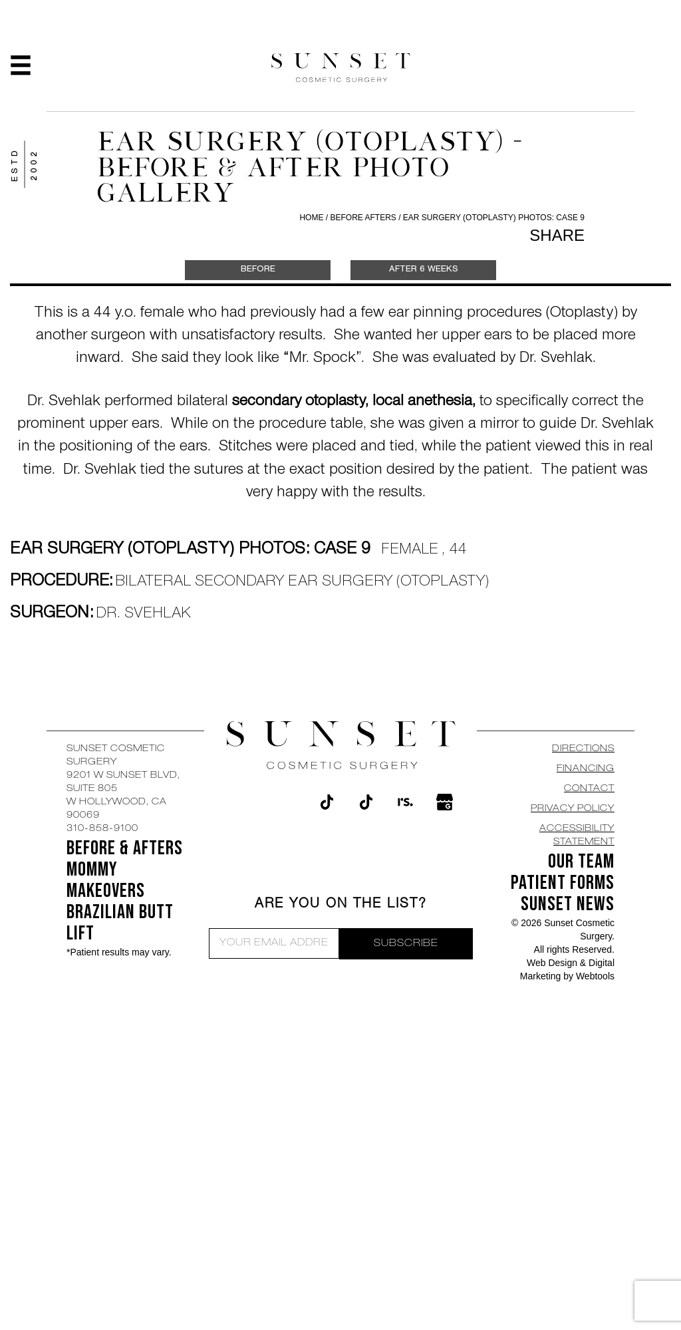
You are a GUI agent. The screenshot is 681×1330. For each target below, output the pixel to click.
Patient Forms (562, 883)
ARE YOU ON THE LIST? (341, 905)
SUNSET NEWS (567, 904)
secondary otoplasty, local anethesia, (354, 403)
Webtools (595, 976)
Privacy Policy (572, 809)
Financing (585, 769)
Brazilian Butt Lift (120, 922)
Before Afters (364, 217)
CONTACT (589, 789)
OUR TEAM (581, 862)
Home (311, 217)
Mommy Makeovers (106, 880)
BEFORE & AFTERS (125, 848)
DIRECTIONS (583, 749)
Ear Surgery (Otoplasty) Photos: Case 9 (494, 217)
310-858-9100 (102, 829)
